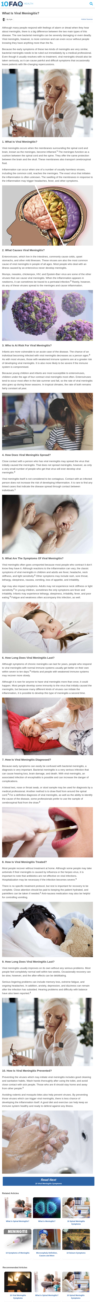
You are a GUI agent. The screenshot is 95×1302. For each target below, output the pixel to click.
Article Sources (87, 19)
